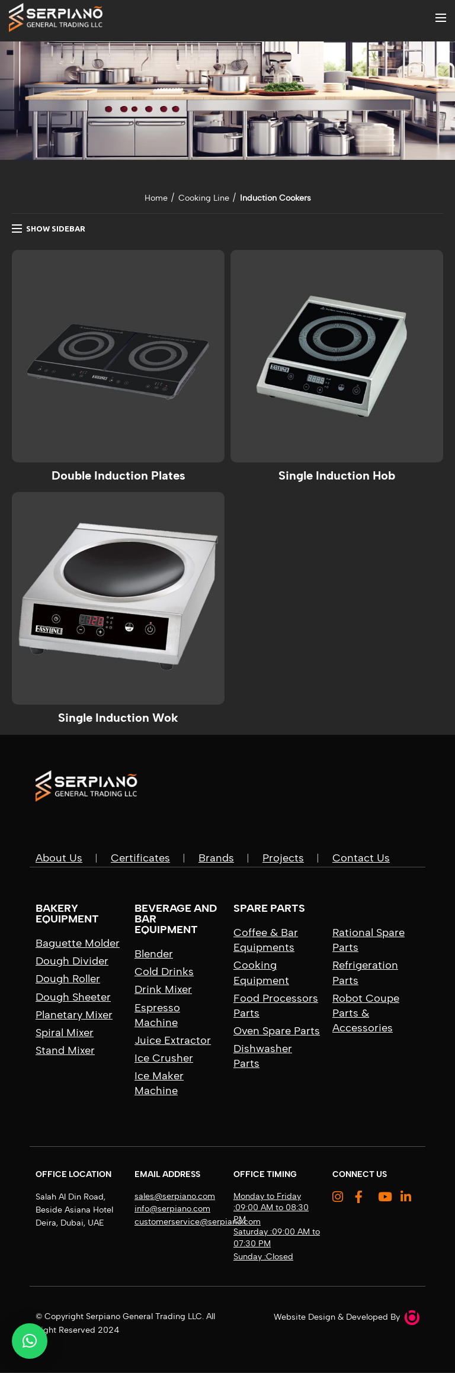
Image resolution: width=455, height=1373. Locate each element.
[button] (29, 1341)
